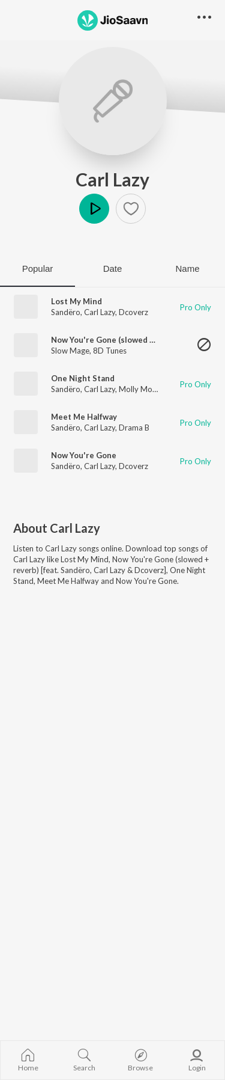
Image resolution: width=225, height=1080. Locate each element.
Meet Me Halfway (84, 417)
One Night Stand (83, 378)
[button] (131, 209)
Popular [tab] (37, 268)
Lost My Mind (76, 301)
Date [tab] (112, 268)
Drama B (134, 427)
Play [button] (94, 209)
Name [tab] (187, 268)
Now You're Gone (83, 455)
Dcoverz (133, 312)
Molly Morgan (143, 389)
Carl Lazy (112, 179)
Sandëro (65, 312)
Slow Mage (70, 350)
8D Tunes (110, 350)
